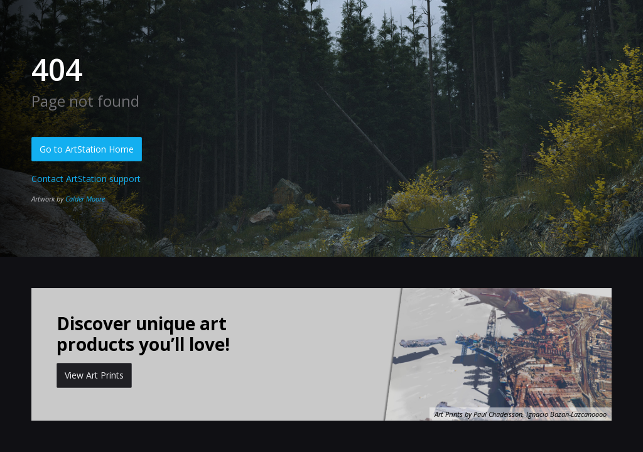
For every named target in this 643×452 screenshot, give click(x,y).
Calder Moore (85, 198)
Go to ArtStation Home (87, 149)
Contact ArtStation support (86, 179)
